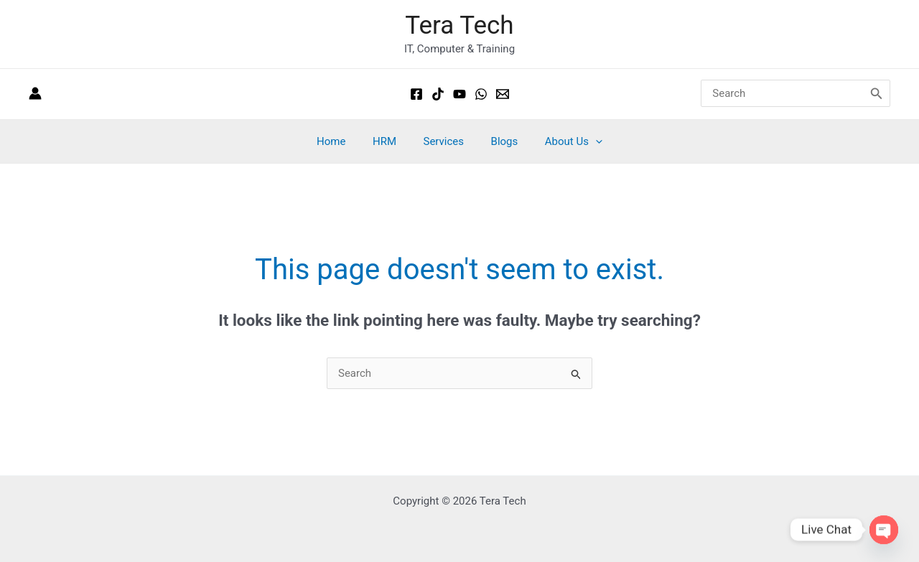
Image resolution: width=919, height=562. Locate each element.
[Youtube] (459, 94)
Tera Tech (459, 25)
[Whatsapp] (481, 94)
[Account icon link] (35, 94)
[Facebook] (416, 94)
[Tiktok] (437, 94)
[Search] (876, 94)
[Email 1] (502, 94)
